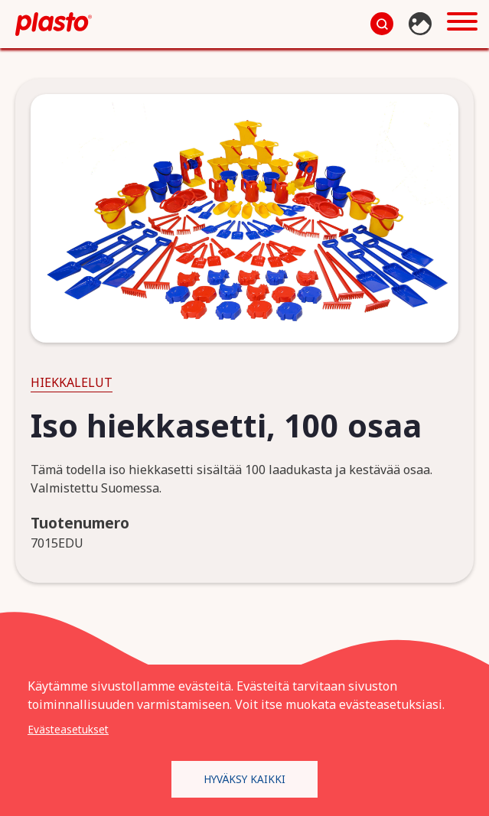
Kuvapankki (422, 23)
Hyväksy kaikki (244, 778)
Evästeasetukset (68, 728)
